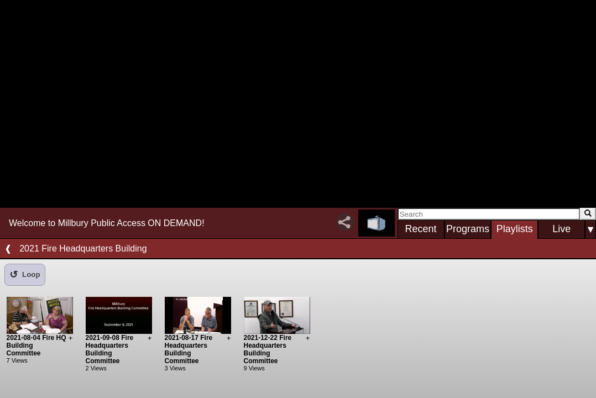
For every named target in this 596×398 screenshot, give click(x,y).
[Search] (489, 214)
